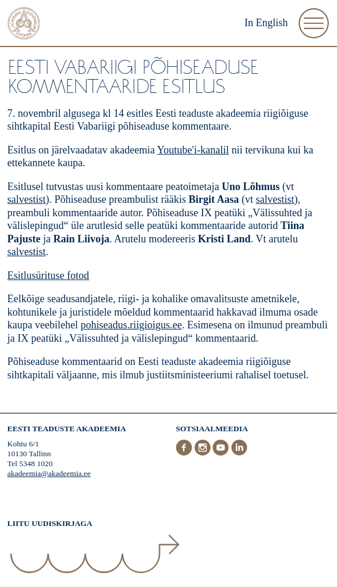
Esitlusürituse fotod (49, 275)
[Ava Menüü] (313, 23)
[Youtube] (221, 453)
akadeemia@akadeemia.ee (49, 473)
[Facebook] (185, 453)
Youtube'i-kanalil (193, 150)
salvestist (27, 199)
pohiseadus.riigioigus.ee (131, 325)
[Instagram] (203, 453)
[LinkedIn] (239, 453)
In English (266, 22)
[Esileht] (24, 24)
